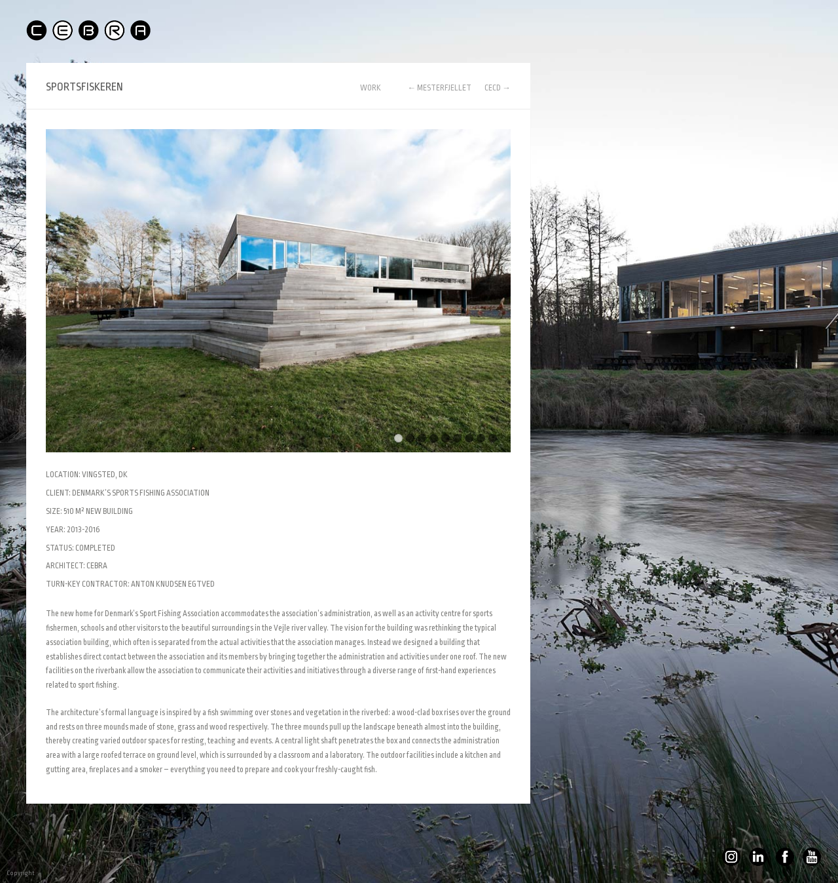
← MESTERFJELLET (439, 87)
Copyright (10, 873)
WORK (370, 88)
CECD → (497, 87)
